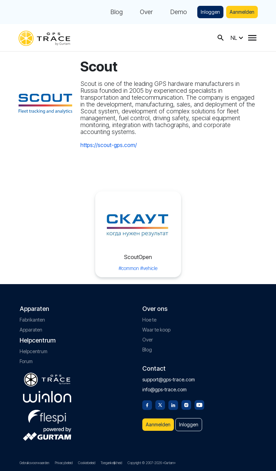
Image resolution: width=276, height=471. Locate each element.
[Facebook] (147, 404)
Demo (178, 12)
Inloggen (210, 12)
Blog (116, 12)
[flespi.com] (47, 415)
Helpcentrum (33, 351)
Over (146, 12)
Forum (26, 361)
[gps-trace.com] (44, 38)
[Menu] (252, 37)
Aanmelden (242, 12)
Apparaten (31, 330)
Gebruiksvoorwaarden (34, 463)
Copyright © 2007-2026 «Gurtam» (152, 463)
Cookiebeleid (86, 463)
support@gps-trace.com (168, 379)
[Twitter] (160, 404)
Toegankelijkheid (111, 463)
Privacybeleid (64, 463)
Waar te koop (156, 330)
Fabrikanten (32, 320)
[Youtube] (199, 404)
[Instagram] (186, 404)
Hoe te (149, 320)
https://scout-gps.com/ (108, 145)
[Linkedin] (173, 404)
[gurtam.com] (47, 397)
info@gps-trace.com (164, 389)
